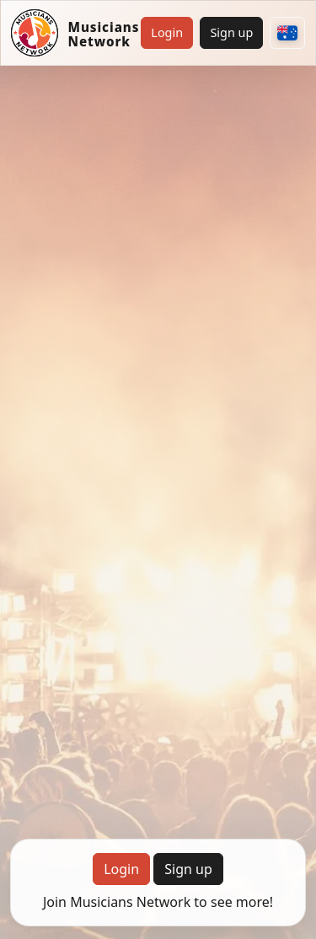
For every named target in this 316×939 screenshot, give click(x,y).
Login (167, 32)
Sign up (231, 32)
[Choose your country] (287, 33)
